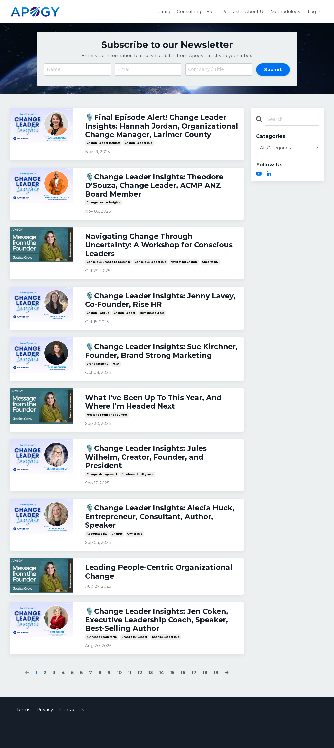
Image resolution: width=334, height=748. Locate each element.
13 (151, 698)
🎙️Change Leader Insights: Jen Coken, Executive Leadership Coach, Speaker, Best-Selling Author (159, 645)
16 (183, 698)
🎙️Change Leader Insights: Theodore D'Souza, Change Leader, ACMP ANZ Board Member (157, 196)
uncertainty (210, 273)
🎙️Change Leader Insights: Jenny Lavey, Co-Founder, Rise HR (150, 312)
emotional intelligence (137, 497)
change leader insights (103, 153)
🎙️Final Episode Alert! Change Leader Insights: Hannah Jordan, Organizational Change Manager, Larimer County (158, 131)
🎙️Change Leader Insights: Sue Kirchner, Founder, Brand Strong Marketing (149, 368)
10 (119, 698)
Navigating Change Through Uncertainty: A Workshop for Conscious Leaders (141, 256)
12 (140, 698)
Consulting (189, 11)
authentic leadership (102, 662)
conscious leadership (150, 273)
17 (194, 698)
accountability (97, 557)
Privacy (45, 735)
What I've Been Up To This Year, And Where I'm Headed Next (156, 424)
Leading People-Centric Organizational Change (161, 596)
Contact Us (71, 735)
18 (205, 698)
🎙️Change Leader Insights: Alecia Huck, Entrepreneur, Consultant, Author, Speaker (150, 540)
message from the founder (107, 437)
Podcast (231, 11)
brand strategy (97, 385)
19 (216, 698)
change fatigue (98, 325)
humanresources (152, 325)
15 (173, 698)
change (117, 557)
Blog (211, 11)
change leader (124, 325)
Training (162, 11)
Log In (315, 11)
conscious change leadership (108, 273)
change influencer (134, 662)
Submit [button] (273, 69)
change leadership (138, 153)
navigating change (184, 273)
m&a (116, 385)
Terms (23, 735)
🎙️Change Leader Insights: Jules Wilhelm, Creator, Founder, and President (148, 480)
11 (129, 698)
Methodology (285, 11)
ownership (134, 557)
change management (102, 497)
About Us (255, 11)
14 (162, 698)
